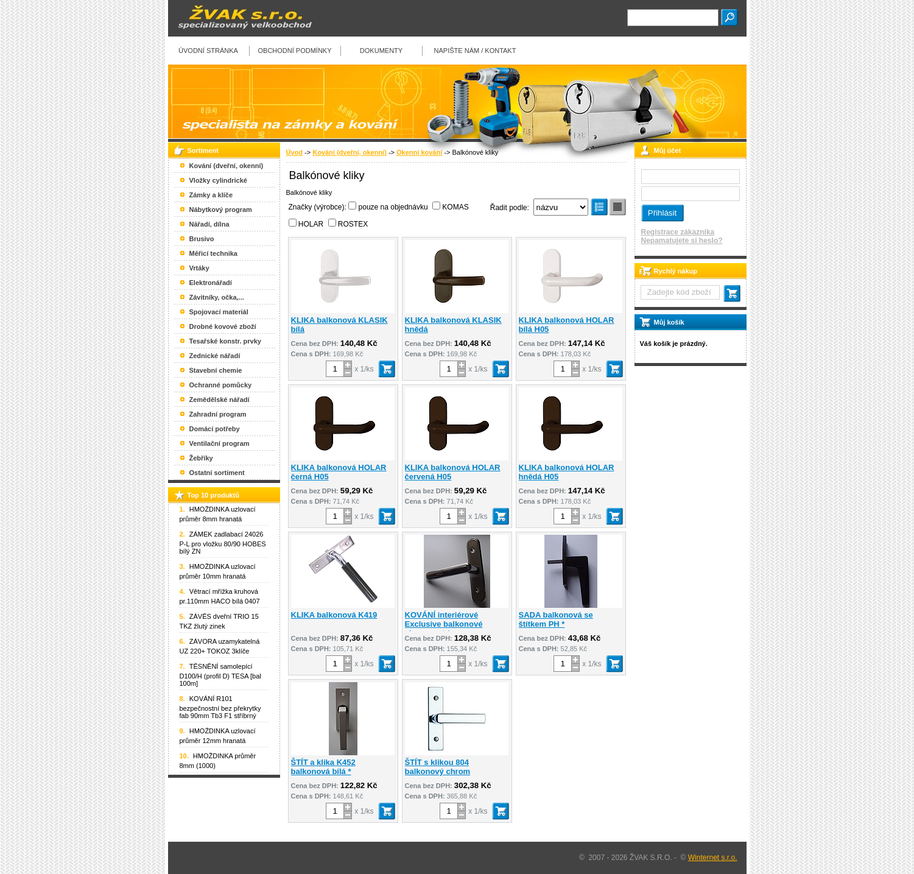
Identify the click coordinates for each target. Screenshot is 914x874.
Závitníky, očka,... (216, 297)
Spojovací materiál (218, 311)
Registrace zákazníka (678, 232)
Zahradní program (218, 414)
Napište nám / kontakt (475, 50)
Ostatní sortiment (217, 472)
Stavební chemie (215, 370)
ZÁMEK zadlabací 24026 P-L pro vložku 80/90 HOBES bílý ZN (223, 542)
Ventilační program (219, 443)
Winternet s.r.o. (712, 857)
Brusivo (201, 238)
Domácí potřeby (214, 428)
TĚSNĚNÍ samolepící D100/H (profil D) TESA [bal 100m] (220, 675)
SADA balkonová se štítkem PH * (556, 619)
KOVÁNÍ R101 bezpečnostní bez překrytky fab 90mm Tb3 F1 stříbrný (220, 707)
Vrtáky (199, 268)
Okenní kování (419, 152)
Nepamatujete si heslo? (682, 240)
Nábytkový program (220, 209)
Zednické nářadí (215, 355)
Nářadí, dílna (209, 224)
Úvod (294, 152)
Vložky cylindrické (218, 180)
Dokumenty (381, 50)
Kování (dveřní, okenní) (349, 152)
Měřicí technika (213, 253)
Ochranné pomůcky (220, 385)
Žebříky (201, 458)
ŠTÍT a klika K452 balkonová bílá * (323, 767)
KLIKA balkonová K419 (334, 614)
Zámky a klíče (211, 195)
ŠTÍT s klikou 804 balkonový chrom (438, 767)
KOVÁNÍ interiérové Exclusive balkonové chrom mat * (444, 624)
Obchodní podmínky (294, 50)
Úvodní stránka (208, 50)
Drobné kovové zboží (222, 326)
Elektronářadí (210, 282)
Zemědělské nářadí (219, 399)
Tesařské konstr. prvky (225, 341)
